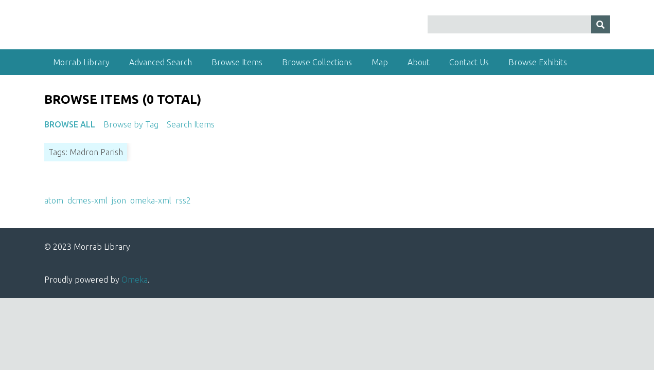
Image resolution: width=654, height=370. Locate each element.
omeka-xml (150, 200)
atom (53, 200)
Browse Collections (317, 62)
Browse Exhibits (537, 62)
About (419, 62)
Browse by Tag (130, 124)
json (119, 200)
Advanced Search (160, 62)
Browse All (69, 124)
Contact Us (469, 62)
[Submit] (600, 24)
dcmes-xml (87, 200)
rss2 (183, 200)
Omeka (134, 279)
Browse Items (236, 62)
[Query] (519, 24)
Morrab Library (81, 62)
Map (380, 62)
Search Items (191, 124)
